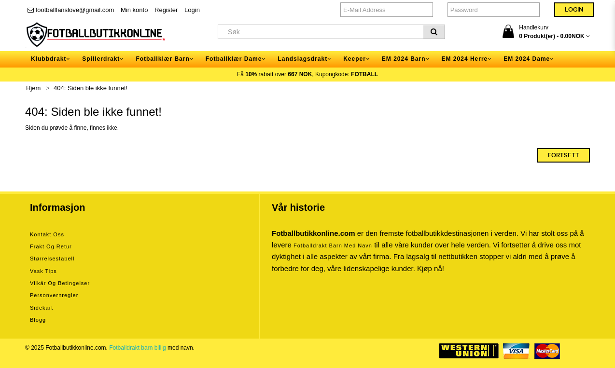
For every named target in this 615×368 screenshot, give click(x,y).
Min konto (134, 10)
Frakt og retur (51, 246)
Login (192, 10)
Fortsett (563, 155)
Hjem (33, 88)
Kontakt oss (47, 234)
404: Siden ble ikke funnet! (90, 88)
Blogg (38, 320)
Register (166, 10)
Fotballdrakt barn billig (137, 347)
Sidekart (41, 308)
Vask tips (43, 271)
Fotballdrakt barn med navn (333, 245)
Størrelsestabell (52, 258)
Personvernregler (54, 295)
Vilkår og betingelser (60, 283)
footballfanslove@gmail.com (71, 10)
